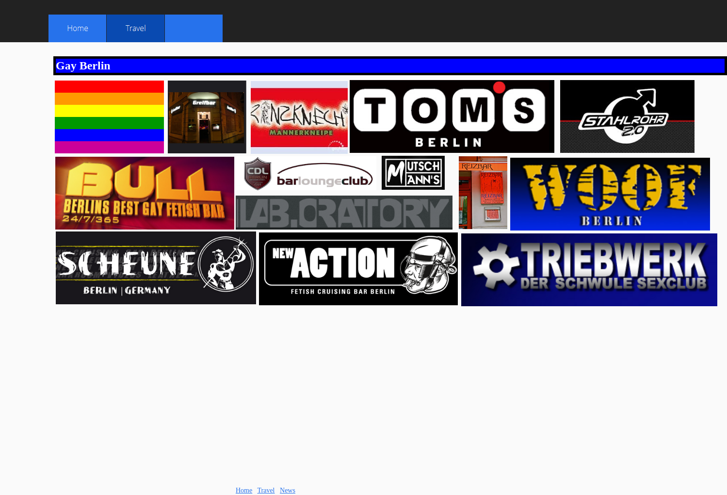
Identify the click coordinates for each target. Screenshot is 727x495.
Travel (266, 490)
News (287, 490)
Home (244, 490)
